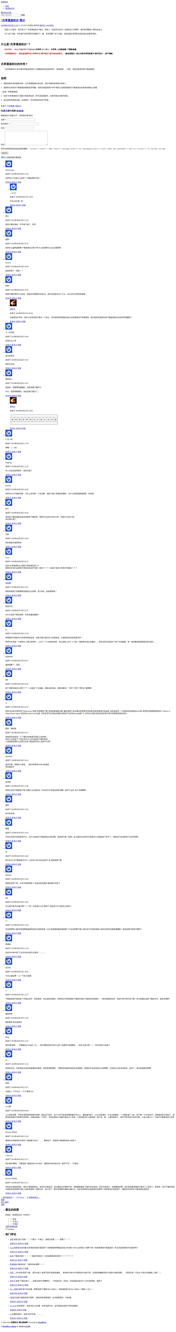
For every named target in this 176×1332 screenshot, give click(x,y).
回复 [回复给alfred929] (19, 774)
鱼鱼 (11, 1259)
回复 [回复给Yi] (19, 720)
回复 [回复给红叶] (19, 526)
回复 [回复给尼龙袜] (19, 797)
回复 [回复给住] (19, 867)
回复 (26, 1246)
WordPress (42, 1325)
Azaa (12, 1250)
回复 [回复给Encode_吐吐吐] (19, 1147)
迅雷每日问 (9, 8)
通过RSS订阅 (6, 13)
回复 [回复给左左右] (19, 983)
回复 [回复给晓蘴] (19, 844)
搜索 (23, 15)
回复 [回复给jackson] (19, 500)
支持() (8, 185)
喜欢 (14, 1222)
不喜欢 (15, 1227)
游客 (11, 1242)
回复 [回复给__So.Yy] (24, 208)
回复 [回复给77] (19, 936)
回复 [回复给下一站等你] (19, 348)
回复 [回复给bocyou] (19, 278)
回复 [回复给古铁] (19, 549)
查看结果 (13, 1229)
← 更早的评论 (6, 1200)
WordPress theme (9, 1329)
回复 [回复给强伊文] (24, 324)
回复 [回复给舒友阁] (19, 598)
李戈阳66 (13, 1267)
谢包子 (12, 1284)
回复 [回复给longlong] (19, 477)
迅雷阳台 (4, 2)
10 (21, 1200)
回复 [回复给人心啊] (19, 1124)
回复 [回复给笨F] (19, 695)
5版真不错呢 (15, 1300)
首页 (7, 6)
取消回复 (20, 111)
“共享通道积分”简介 (13, 20)
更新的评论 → (34, 1200)
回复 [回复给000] (19, 913)
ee (10, 1317)
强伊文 (42, 25)
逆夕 (5, 111)
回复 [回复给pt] (19, 649)
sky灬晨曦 (14, 1292)
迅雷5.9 (18, 106)
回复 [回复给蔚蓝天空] (19, 621)
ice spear (13, 1308)
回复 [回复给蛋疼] (19, 820)
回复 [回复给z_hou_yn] (19, 1170)
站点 (2, 128)
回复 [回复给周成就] (19, 959)
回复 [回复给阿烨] (19, 301)
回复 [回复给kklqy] (19, 1052)
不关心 (15, 1224)
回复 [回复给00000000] (19, 672)
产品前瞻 (10, 106)
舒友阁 (8, 586)
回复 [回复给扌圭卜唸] (19, 454)
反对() (14, 185)
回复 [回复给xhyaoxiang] (19, 185)
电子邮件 (5, 124)
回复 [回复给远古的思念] (19, 371)
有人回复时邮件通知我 (12, 160)
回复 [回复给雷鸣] (19, 1098)
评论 (50, 25)
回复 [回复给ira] (19, 1075)
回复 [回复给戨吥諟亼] (19, 398)
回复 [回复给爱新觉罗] (19, 1029)
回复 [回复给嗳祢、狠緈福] (19, 748)
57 (28, 1200)
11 (23, 1200)
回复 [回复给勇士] (19, 231)
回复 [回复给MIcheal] (19, 890)
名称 (3, 120)
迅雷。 (12, 1275)
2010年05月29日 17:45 (9, 25)
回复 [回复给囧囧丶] (19, 255)
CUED (27, 1329)
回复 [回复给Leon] (19, 575)
